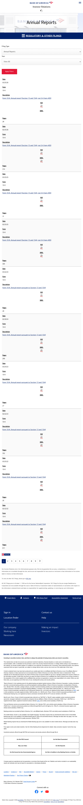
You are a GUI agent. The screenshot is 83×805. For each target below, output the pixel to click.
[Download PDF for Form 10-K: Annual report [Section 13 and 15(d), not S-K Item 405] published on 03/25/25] (42, 201)
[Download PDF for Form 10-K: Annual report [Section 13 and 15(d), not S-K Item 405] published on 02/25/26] (42, 153)
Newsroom (9, 635)
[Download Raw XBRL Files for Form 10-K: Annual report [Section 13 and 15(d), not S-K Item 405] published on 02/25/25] (42, 256)
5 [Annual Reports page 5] (19, 561)
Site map (74, 771)
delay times (56, 800)
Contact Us (14, 771)
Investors (46, 631)
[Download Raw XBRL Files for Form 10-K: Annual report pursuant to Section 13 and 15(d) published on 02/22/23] (42, 445)
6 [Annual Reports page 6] (23, 561)
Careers (38, 771)
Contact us (47, 612)
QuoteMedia (21, 800)
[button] (80, 2)
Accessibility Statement (60, 598)
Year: (3, 56)
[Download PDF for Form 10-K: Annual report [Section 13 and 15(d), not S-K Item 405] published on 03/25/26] (42, 106)
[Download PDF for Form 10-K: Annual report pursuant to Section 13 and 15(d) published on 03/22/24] (42, 296)
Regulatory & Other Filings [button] (41, 35)
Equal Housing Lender (29, 781)
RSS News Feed (42, 598)
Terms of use (76, 598)
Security (51, 771)
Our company (10, 627)
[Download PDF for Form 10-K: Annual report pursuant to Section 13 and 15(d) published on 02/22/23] (42, 437)
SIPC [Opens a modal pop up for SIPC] (74, 690)
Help (44, 617)
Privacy (44, 771)
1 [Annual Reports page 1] (3, 561)
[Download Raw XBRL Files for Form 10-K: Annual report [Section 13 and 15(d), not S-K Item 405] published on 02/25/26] (42, 161)
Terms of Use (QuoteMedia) (57, 801)
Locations (6, 771)
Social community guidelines (62, 771)
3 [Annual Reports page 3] (11, 561)
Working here (10, 631)
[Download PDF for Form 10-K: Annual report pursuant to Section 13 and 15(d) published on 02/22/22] (42, 532)
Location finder (11, 617)
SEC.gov (28, 578)
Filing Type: (5, 46)
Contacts (26, 598)
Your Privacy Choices (22, 775)
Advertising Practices (9, 775)
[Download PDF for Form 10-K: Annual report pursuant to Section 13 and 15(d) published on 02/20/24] (42, 343)
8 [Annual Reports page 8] (31, 561)
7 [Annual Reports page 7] (27, 561)
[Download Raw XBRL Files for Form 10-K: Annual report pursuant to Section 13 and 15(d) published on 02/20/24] (42, 351)
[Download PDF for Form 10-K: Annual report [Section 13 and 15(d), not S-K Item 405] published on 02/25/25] (42, 248)
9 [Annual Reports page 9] (35, 561)
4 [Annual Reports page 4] (15, 561)
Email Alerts (9, 598)
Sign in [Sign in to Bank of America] (7, 612)
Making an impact (50, 627)
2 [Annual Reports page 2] (7, 561)
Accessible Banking (29, 771)
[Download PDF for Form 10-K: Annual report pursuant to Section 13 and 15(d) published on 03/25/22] (42, 485)
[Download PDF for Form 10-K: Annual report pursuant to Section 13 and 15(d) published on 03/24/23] (42, 390)
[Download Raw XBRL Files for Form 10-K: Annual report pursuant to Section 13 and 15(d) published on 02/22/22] (42, 540)
